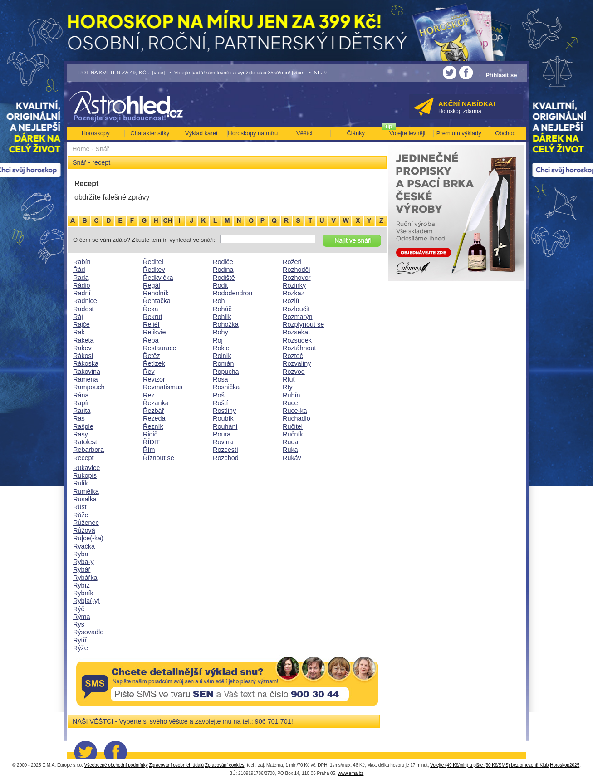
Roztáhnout (299, 348)
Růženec (86, 522)
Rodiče (223, 261)
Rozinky (294, 285)
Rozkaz (293, 293)
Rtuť (289, 379)
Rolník (222, 355)
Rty (288, 387)
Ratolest (85, 442)
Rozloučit (296, 309)
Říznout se (158, 457)
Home (80, 148)
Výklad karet (201, 133)
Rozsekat (296, 332)
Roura (221, 434)
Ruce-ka (295, 410)
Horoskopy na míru (253, 133)
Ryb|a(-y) (86, 600)
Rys (78, 624)
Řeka (150, 309)
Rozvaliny (297, 363)
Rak (79, 332)
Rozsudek (297, 340)
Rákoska (85, 363)
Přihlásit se (501, 75)
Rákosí (83, 355)
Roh (219, 300)
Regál (151, 285)
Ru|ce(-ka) (88, 538)
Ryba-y (83, 561)
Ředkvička (158, 277)
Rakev (82, 348)
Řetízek (154, 363)
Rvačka (84, 546)
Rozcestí (225, 449)
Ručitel (293, 426)
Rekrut (152, 316)
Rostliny (224, 410)
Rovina (223, 442)
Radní (81, 293)
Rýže (80, 648)
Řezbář (153, 410)
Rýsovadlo (88, 632)
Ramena (85, 379)
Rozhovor (297, 277)
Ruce (290, 403)
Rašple (83, 426)
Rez (149, 395)
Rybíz (81, 585)
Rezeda (154, 418)
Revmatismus (162, 387)
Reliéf (151, 324)
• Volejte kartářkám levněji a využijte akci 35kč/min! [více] (236, 72)
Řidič (150, 434)
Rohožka (226, 324)
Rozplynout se (303, 324)
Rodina (223, 269)
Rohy (220, 332)
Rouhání (225, 426)
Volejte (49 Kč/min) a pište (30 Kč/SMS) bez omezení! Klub (489, 765)
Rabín (81, 261)
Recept (83, 457)
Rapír (81, 403)
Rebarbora (88, 449)
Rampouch (89, 387)
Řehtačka (157, 300)
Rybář (81, 569)
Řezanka (156, 403)
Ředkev (154, 269)
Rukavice (86, 467)
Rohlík (222, 316)
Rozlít (291, 300)
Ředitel (153, 261)
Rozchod (226, 457)
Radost (83, 309)
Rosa (220, 379)
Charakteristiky (149, 133)
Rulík (80, 483)
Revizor (154, 379)
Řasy (80, 434)
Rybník (83, 593)
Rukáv (292, 457)
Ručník (293, 434)
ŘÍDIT (151, 442)
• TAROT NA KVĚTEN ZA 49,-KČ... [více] (116, 72)
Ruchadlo (296, 418)
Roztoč (293, 355)
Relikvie (154, 332)
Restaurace (159, 348)
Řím (149, 449)
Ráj (78, 316)
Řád (79, 269)
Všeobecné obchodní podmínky (116, 765)
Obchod (505, 133)
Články (356, 133)
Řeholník (156, 293)
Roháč (222, 309)
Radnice (85, 300)
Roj (218, 340)
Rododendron (232, 293)
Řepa (150, 340)
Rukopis (85, 475)
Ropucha (226, 371)
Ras (79, 418)
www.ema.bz (351, 773)
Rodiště (224, 277)
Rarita (81, 410)
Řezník (153, 426)
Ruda (290, 442)
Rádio (81, 285)
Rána (80, 395)
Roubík (223, 418)
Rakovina (86, 371)
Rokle (221, 348)
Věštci (304, 133)
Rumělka (86, 491)
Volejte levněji (407, 133)
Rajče (81, 324)
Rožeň (292, 261)
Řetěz (151, 355)
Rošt (219, 395)
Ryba (80, 554)
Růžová (84, 530)
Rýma (81, 616)
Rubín (291, 395)
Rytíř (80, 640)
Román (223, 363)
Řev (149, 371)
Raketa (83, 340)
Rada (80, 277)
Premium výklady (458, 133)
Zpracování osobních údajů (176, 765)
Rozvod (294, 371)
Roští (220, 403)
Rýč (78, 608)
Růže (80, 515)
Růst (80, 506)
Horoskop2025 (564, 765)
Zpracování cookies (225, 765)
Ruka (290, 449)
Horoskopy (96, 133)
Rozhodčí (296, 269)
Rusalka (85, 499)
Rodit (220, 285)
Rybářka (85, 577)
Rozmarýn (298, 316)
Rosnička (226, 387)
